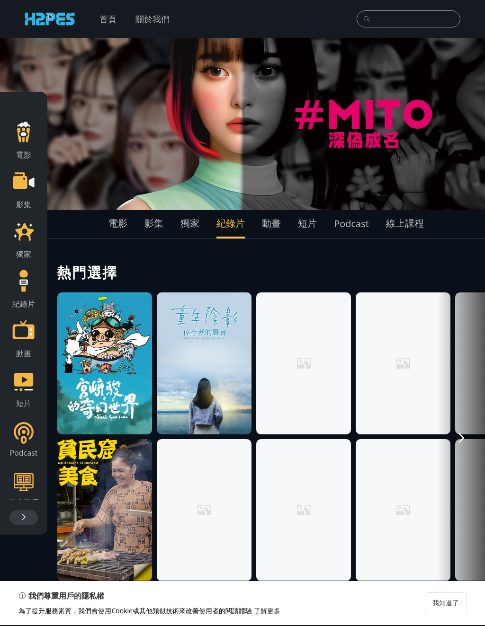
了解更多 (267, 611)
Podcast (351, 223)
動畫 (271, 223)
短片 (307, 223)
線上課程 (405, 223)
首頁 (108, 19)
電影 (117, 223)
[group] (242, 124)
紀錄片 (230, 223)
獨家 (189, 223)
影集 (153, 223)
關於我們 (152, 19)
